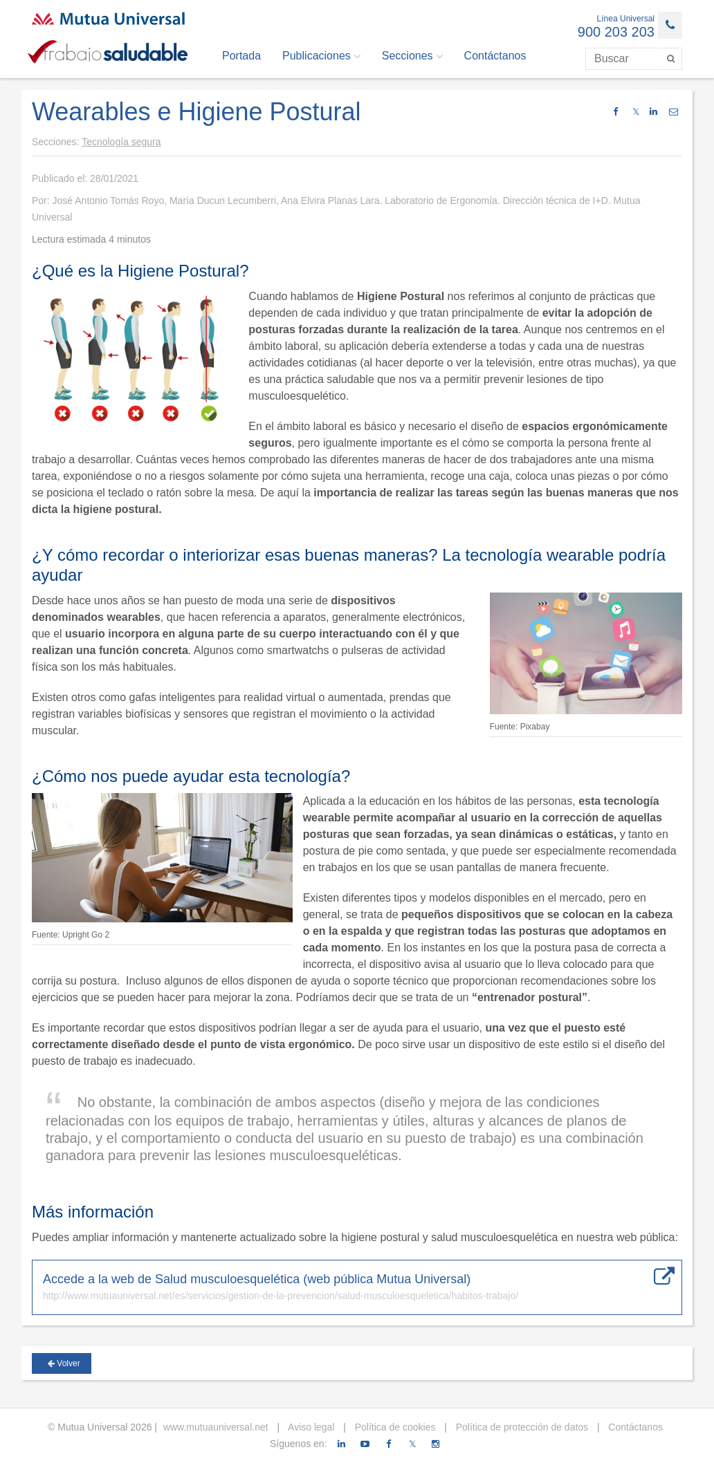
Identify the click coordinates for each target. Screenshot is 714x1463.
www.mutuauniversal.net (215, 1427)
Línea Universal (625, 19)
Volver (64, 1363)
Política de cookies (394, 1427)
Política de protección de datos (520, 1427)
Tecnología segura (121, 141)
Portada (241, 56)
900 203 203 (616, 31)
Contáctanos (495, 56)
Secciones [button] (412, 56)
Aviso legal (310, 1427)
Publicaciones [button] (321, 56)
